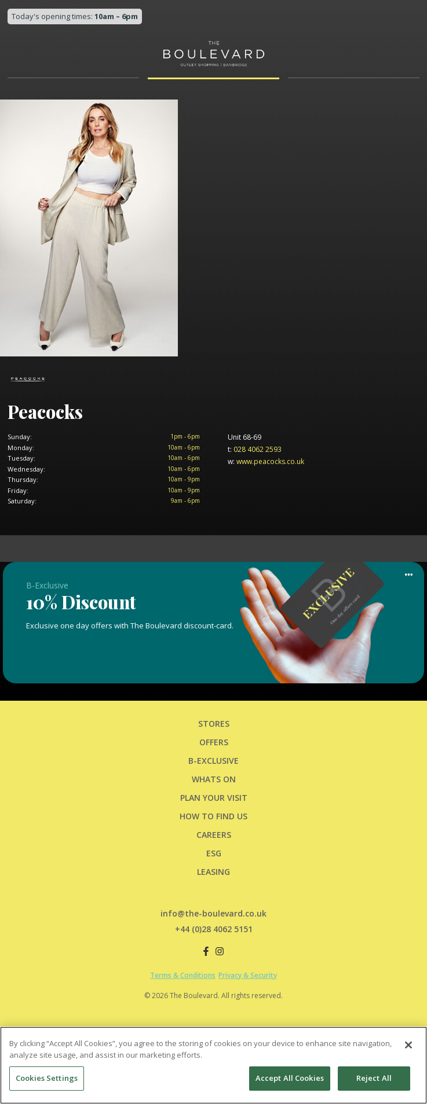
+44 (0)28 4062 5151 (214, 928)
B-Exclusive (213, 760)
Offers (213, 742)
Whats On (214, 779)
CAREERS (213, 834)
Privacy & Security (247, 975)
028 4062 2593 (255, 449)
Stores (213, 723)
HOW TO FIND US (213, 816)
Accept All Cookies (290, 1079)
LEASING (213, 871)
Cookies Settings (47, 1079)
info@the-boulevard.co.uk (213, 913)
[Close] (408, 1046)
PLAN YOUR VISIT (213, 797)
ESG (213, 853)
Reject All (374, 1079)
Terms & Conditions (183, 975)
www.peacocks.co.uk (266, 461)
